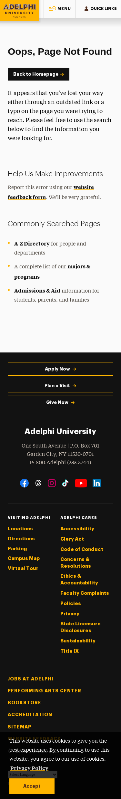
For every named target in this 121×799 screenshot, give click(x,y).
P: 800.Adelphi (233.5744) (60, 462)
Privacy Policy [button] (29, 767)
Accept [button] (32, 786)
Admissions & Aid (37, 290)
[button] (60, 9)
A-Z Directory (32, 243)
